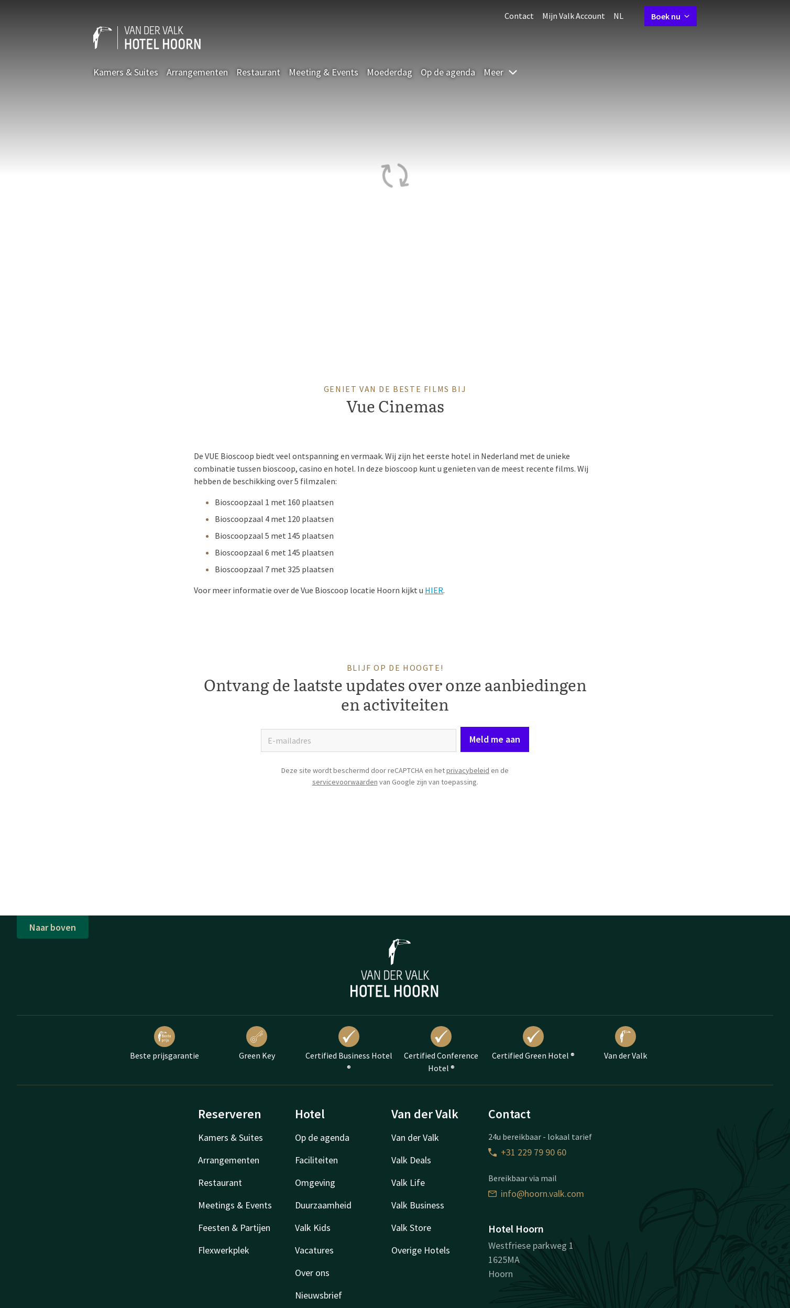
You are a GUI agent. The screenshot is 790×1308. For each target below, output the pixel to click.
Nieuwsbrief (318, 1295)
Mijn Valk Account (573, 15)
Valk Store (411, 1228)
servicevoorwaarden (345, 782)
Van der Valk (625, 1043)
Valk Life (408, 1182)
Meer (501, 72)
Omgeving (315, 1182)
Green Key (257, 1043)
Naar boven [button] (52, 927)
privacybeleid (467, 770)
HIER (434, 590)
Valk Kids (313, 1228)
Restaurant (258, 72)
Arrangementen (197, 72)
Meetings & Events (235, 1205)
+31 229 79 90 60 (527, 1152)
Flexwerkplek (223, 1250)
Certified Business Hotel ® (348, 1049)
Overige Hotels (420, 1250)
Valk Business (417, 1205)
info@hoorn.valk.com (536, 1193)
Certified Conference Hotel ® (441, 1049)
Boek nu (670, 16)
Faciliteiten (316, 1160)
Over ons (312, 1273)
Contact (519, 15)
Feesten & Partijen (234, 1228)
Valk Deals (411, 1160)
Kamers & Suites (125, 72)
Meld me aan (494, 739)
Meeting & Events (323, 72)
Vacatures (314, 1250)
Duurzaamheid (323, 1205)
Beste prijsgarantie (164, 1043)
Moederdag (389, 72)
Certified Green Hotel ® (533, 1043)
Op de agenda (448, 72)
